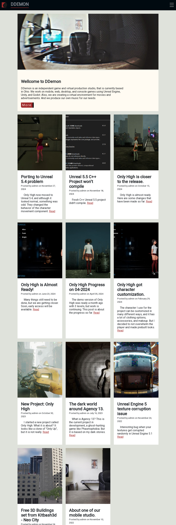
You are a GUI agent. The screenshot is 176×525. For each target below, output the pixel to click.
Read (52, 211)
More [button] (27, 105)
